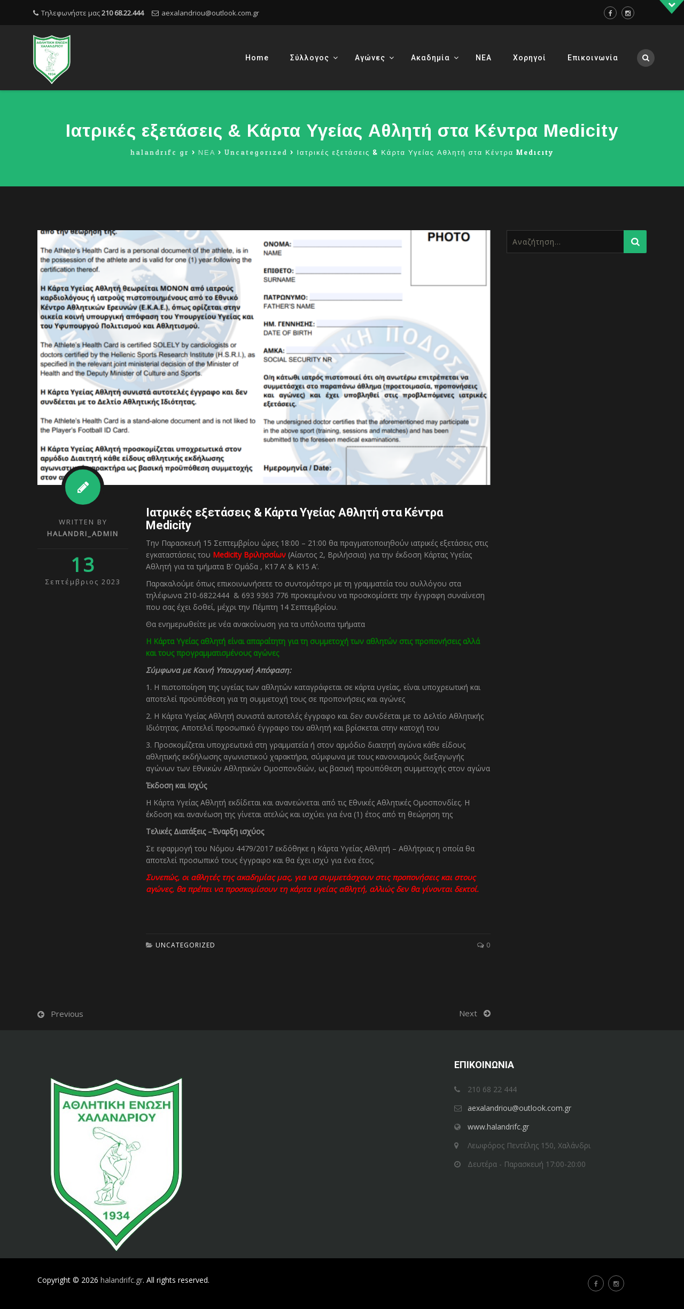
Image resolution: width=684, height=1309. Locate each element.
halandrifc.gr (121, 1280)
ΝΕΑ (484, 57)
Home (257, 57)
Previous (67, 1013)
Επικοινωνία (593, 57)
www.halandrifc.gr (498, 1127)
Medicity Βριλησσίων (249, 555)
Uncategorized (185, 945)
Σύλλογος (309, 57)
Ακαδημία (430, 57)
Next (468, 1013)
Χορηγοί (529, 57)
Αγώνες (370, 57)
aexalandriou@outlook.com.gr (210, 13)
